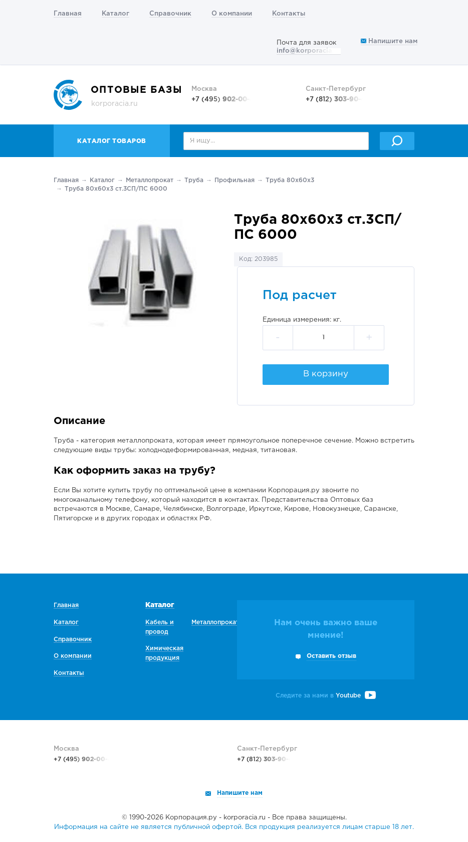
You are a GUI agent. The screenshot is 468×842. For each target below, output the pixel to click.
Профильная (234, 180)
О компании (231, 14)
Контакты (288, 14)
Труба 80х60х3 (290, 180)
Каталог (115, 14)
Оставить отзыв (331, 656)
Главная (68, 14)
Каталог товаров (111, 141)
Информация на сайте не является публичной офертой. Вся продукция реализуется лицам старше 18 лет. (234, 827)
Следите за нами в (326, 695)
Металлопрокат (149, 180)
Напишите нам (389, 41)
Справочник (170, 14)
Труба (193, 180)
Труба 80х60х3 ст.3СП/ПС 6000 (116, 189)
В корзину (325, 374)
